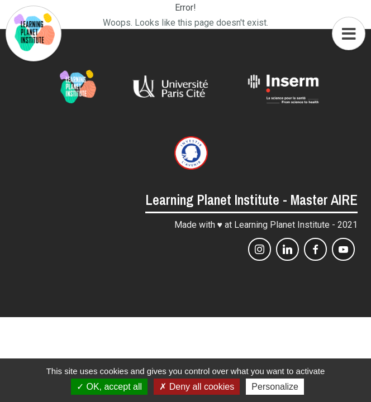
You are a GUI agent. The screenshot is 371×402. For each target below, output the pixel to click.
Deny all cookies (196, 386)
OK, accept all (109, 386)
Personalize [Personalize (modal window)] (274, 386)
